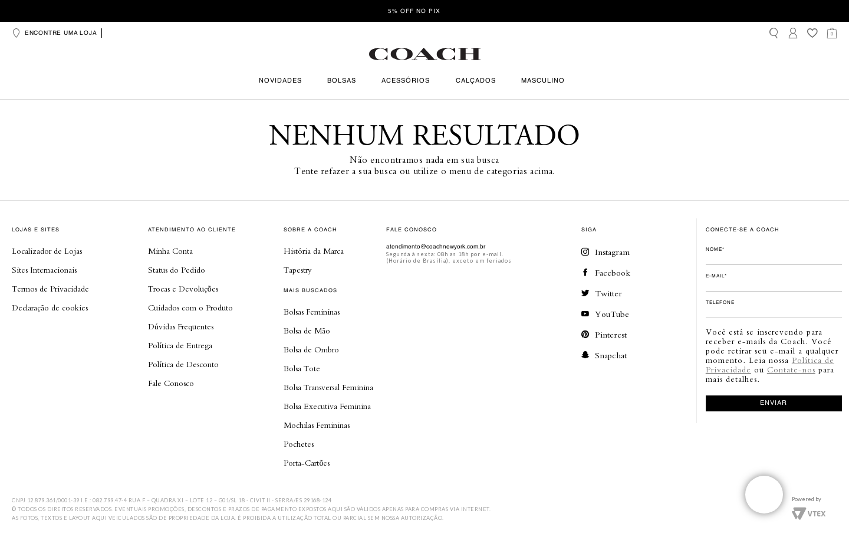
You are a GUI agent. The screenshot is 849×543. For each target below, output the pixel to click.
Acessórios (405, 81)
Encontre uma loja (54, 33)
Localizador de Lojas (47, 251)
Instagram (605, 252)
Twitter (601, 293)
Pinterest (604, 334)
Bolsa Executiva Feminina (327, 406)
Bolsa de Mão (307, 330)
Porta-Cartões (307, 462)
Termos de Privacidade (50, 288)
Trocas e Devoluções (183, 288)
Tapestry (298, 269)
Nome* (715, 249)
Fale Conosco (171, 383)
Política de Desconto (183, 364)
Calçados (476, 81)
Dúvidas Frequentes (180, 326)
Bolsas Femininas (312, 311)
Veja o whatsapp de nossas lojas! (764, 495)
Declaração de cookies (50, 307)
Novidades (280, 81)
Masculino (543, 81)
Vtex (808, 512)
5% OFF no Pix (414, 11)
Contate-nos (791, 369)
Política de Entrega (180, 345)
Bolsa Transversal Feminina (328, 387)
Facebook (605, 272)
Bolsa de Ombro (311, 349)
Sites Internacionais (44, 269)
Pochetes (299, 444)
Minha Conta (170, 251)
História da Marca (314, 251)
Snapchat (604, 355)
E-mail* (716, 276)
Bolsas (341, 81)
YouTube (605, 314)
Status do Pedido (176, 269)
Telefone (720, 302)
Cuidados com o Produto (190, 307)
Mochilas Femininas (317, 425)
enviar (773, 403)
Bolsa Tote (302, 368)
